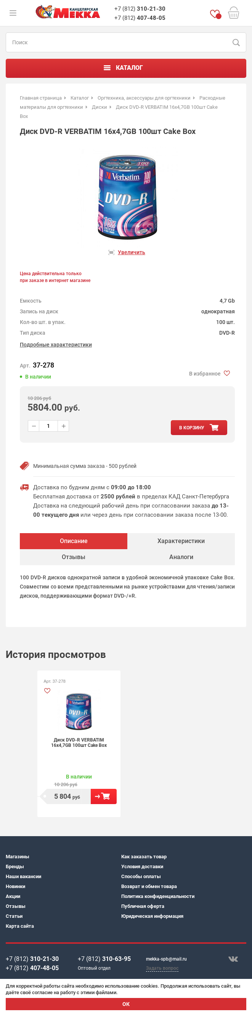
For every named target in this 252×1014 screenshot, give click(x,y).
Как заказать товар (144, 856)
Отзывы (16, 906)
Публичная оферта (142, 906)
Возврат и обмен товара (149, 886)
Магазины (17, 856)
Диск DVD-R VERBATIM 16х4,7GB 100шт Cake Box (79, 742)
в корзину (191, 427)
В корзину (104, 796)
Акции (13, 896)
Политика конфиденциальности (157, 896)
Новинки (15, 886)
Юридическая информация (152, 916)
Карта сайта (20, 926)
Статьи (14, 916)
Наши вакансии (23, 876)
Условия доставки (142, 866)
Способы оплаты (141, 876)
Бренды (15, 866)
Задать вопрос (162, 968)
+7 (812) (139, 8)
